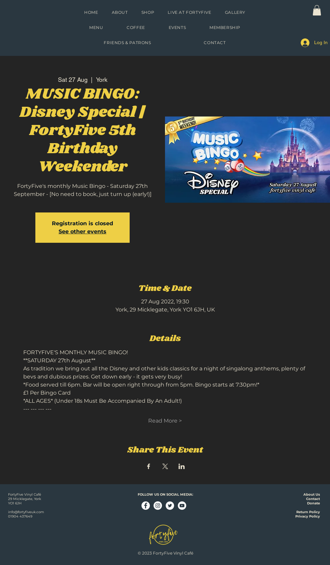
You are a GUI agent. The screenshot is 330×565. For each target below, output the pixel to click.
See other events (82, 231)
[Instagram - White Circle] (158, 505)
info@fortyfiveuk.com (26, 512)
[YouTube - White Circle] (182, 505)
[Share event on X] (165, 466)
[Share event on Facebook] (148, 466)
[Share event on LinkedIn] (181, 466)
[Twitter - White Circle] (170, 505)
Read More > (165, 421)
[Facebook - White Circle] (145, 505)
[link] (316, 10)
